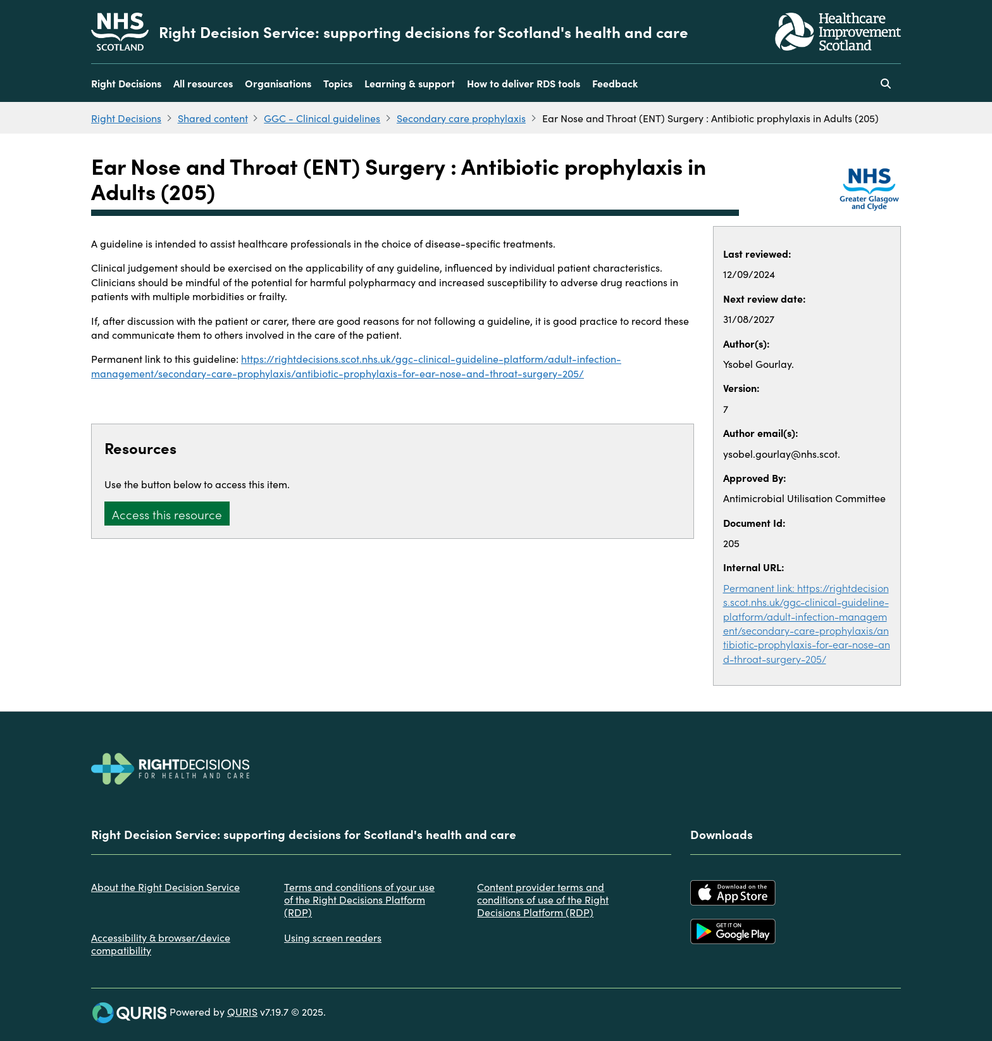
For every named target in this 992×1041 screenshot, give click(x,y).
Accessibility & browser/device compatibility (160, 943)
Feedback (615, 83)
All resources (203, 83)
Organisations (278, 83)
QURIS (242, 1011)
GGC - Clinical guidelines (322, 118)
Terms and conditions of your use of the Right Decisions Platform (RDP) (359, 899)
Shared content (213, 118)
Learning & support (409, 83)
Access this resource (167, 513)
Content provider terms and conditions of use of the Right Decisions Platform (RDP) (543, 899)
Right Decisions (126, 83)
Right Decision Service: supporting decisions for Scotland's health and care (423, 31)
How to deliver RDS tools (523, 83)
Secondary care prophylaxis (461, 118)
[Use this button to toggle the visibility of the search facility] (886, 83)
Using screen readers (332, 937)
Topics (337, 83)
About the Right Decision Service (165, 886)
